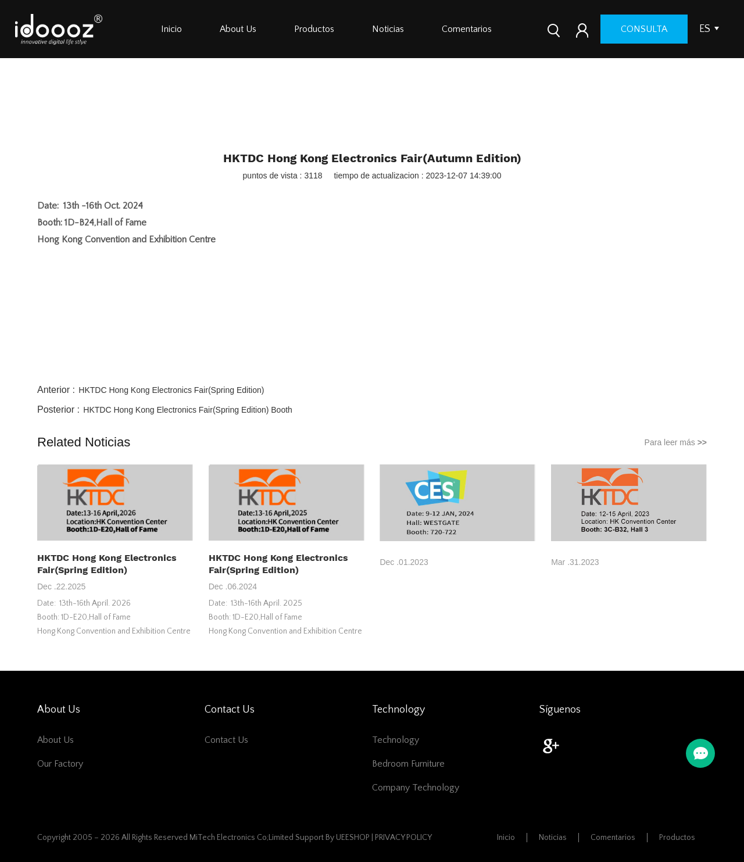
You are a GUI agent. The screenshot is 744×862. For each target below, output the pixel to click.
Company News (388, 117)
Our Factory (60, 764)
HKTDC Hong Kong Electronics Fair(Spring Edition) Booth (187, 409)
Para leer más (676, 442)
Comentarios (467, 29)
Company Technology (415, 787)
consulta (644, 29)
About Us (238, 29)
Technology (395, 740)
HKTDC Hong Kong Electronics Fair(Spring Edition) (171, 390)
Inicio (171, 29)
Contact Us (226, 740)
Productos (314, 29)
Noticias (388, 29)
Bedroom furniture (408, 764)
